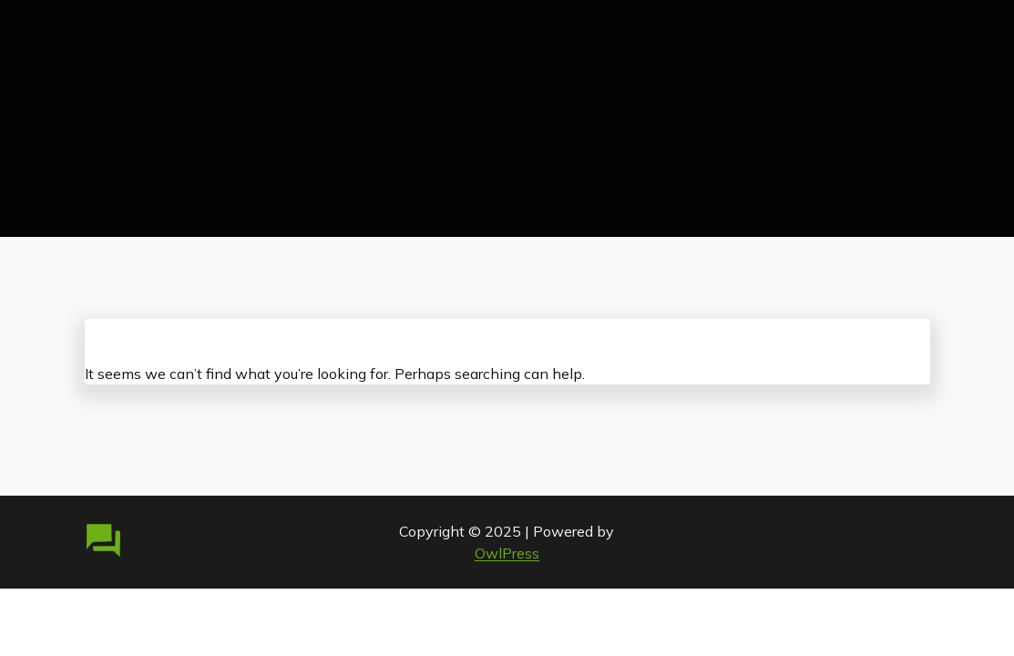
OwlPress (507, 553)
